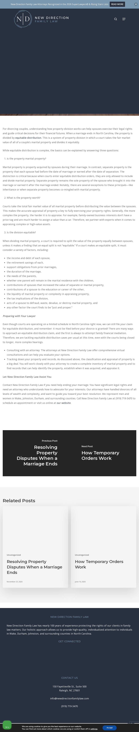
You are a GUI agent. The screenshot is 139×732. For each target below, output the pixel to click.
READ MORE (117, 4)
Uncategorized (69, 70)
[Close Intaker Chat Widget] (130, 645)
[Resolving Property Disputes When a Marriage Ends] (36, 453)
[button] (123, 19)
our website (64, 402)
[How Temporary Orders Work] (103, 453)
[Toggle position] (124, 645)
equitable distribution (28, 137)
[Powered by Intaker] (116, 726)
